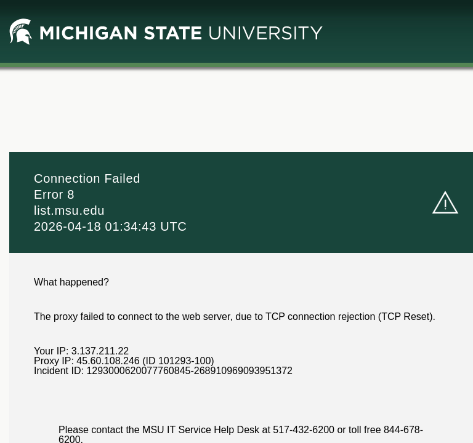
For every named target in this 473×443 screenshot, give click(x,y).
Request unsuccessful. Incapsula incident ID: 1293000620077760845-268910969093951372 (236, 221)
